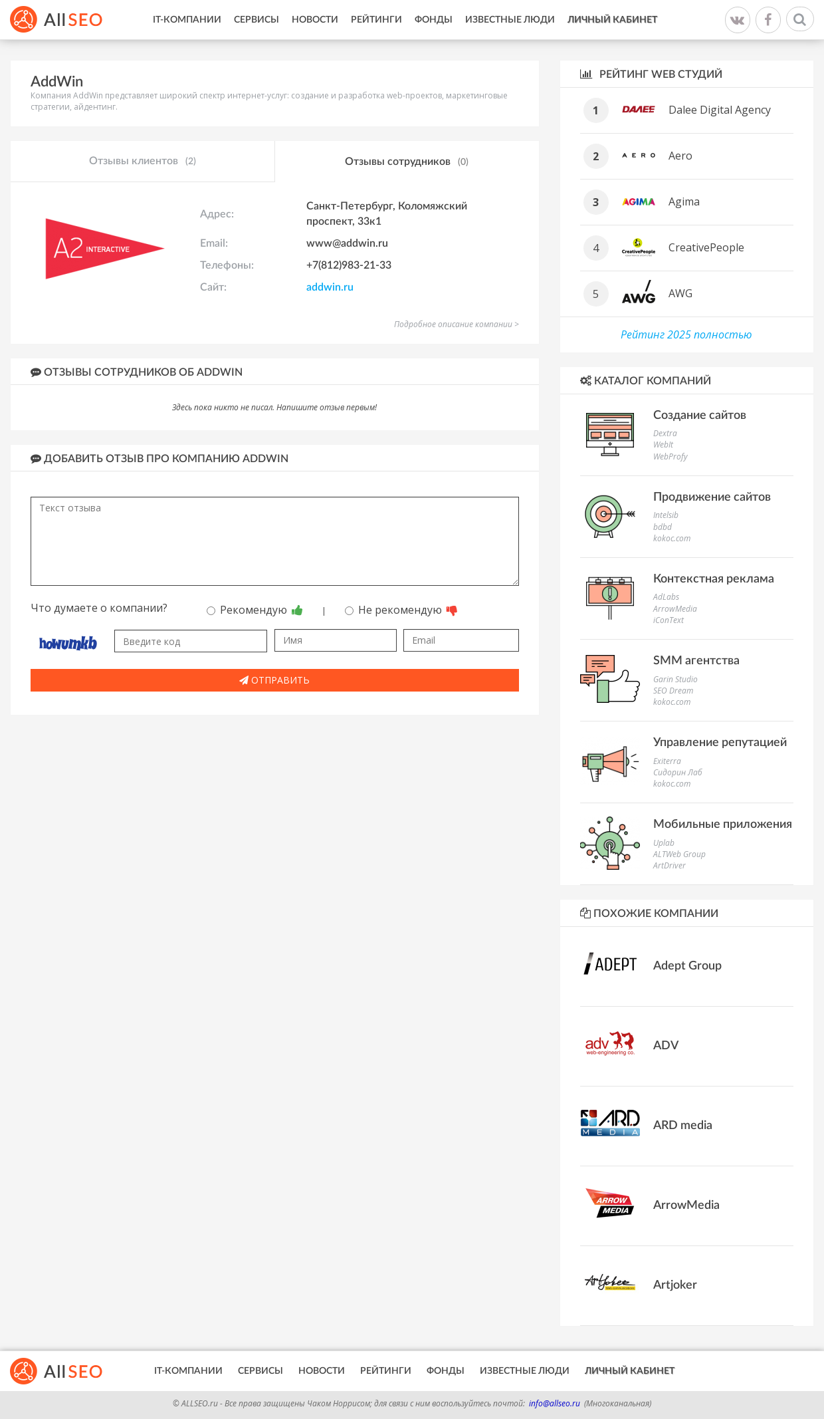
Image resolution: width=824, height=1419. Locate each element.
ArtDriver (669, 865)
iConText (668, 620)
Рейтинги (376, 20)
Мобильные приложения (722, 825)
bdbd (662, 527)
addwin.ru (330, 287)
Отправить (274, 680)
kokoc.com (671, 538)
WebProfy (670, 456)
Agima (684, 201)
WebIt (663, 444)
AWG (680, 293)
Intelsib (665, 515)
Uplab (663, 842)
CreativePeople (706, 247)
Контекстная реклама (713, 579)
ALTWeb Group (679, 854)
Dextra (665, 433)
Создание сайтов (699, 416)
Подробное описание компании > (456, 324)
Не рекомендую (401, 609)
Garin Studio (675, 679)
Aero (680, 155)
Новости (315, 20)
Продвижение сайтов (712, 497)
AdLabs (666, 596)
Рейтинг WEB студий (651, 74)
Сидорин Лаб (677, 772)
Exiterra (667, 761)
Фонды (434, 20)
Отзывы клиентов (142, 162)
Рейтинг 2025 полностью (686, 334)
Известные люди (510, 20)
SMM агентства (696, 661)
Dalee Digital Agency (720, 109)
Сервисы (256, 20)
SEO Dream (673, 690)
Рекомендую (255, 609)
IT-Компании (187, 20)
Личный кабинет (612, 20)
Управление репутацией (720, 743)
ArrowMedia (675, 608)
